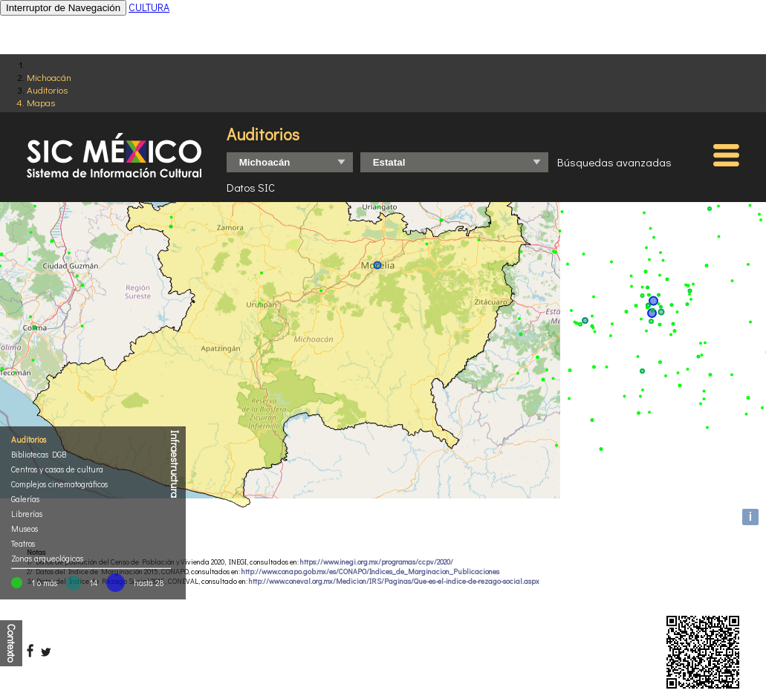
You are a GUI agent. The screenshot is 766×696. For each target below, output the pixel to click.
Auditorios (47, 89)
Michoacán (49, 77)
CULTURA (149, 7)
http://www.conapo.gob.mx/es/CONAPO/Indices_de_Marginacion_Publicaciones (370, 571)
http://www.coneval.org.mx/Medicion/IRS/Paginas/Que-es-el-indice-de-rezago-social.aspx (394, 581)
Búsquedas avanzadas (614, 162)
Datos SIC (251, 187)
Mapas (41, 102)
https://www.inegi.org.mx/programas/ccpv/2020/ (376, 562)
